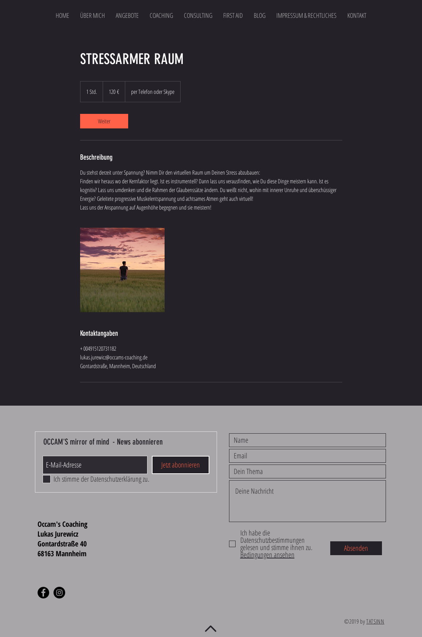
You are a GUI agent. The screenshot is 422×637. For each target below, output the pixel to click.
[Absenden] (356, 548)
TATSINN (375, 621)
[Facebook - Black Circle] (43, 592)
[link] (104, 121)
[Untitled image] (122, 270)
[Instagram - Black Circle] (59, 592)
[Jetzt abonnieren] (180, 465)
